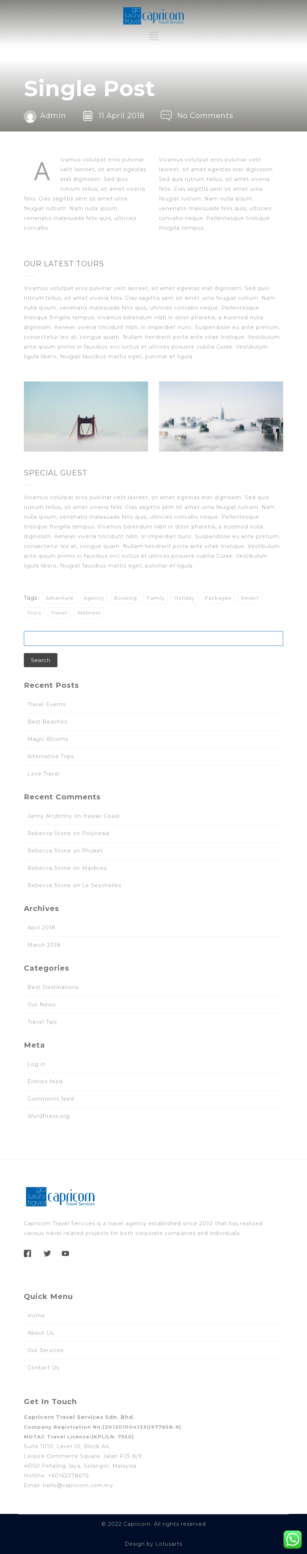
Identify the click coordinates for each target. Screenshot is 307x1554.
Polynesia (95, 833)
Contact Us (43, 1367)
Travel (59, 613)
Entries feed (44, 1081)
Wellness (89, 613)
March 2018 (44, 945)
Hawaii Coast (101, 816)
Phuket (92, 850)
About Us (40, 1333)
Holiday (184, 598)
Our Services (45, 1350)
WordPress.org (48, 1116)
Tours (34, 613)
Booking (125, 598)
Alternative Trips (50, 756)
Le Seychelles (101, 885)
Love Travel (43, 773)
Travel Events (46, 704)
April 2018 (41, 927)
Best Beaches (47, 721)
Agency (94, 598)
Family (155, 598)
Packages (218, 598)
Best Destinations (53, 987)
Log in (36, 1064)
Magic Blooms (47, 739)
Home (36, 1315)
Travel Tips (42, 1022)
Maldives (94, 868)
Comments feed (50, 1099)
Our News (41, 1004)
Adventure (60, 598)
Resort (250, 598)
